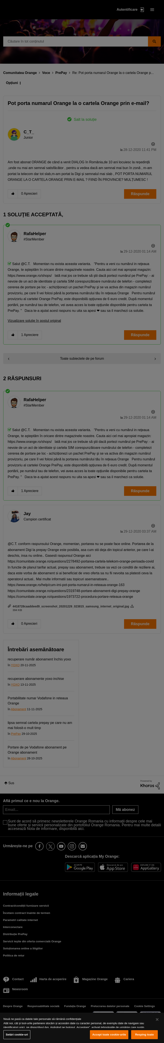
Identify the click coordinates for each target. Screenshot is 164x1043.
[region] (82, 1028)
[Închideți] (157, 1019)
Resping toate (144, 1034)
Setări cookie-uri (17, 1034)
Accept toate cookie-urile (109, 1034)
